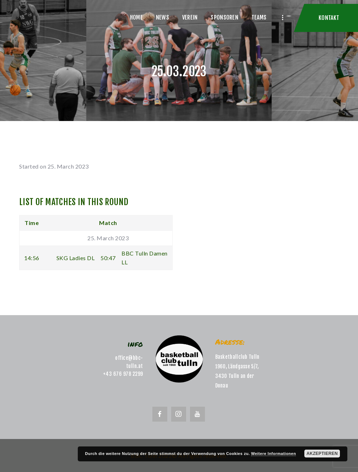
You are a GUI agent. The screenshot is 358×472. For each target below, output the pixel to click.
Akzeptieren (322, 453)
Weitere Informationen (273, 453)
